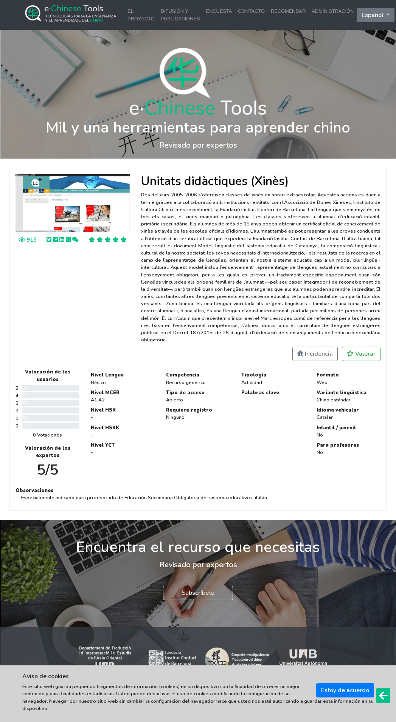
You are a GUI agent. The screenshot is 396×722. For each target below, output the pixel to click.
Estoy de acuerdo (345, 690)
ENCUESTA (219, 11)
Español (373, 15)
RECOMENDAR (288, 11)
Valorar (361, 354)
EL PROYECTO (141, 14)
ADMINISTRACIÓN (333, 11)
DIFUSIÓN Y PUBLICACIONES (180, 14)
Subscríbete (198, 593)
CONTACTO (251, 11)
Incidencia (315, 354)
